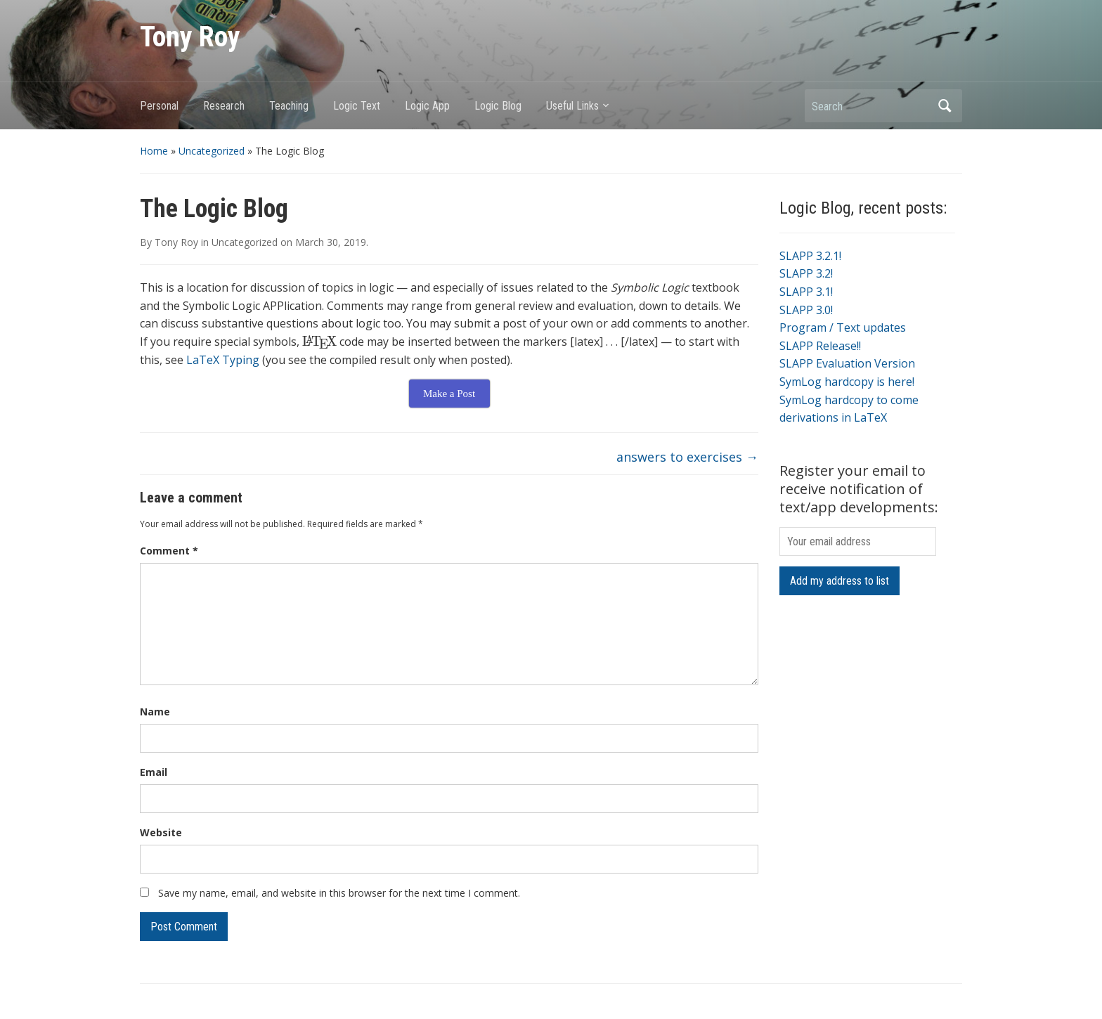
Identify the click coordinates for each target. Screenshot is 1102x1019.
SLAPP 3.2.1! (810, 256)
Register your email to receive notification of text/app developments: (858, 489)
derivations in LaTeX (833, 417)
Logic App (427, 105)
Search (944, 105)
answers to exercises (687, 456)
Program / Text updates (842, 327)
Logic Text (356, 105)
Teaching (289, 105)
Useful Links (572, 105)
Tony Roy (190, 36)
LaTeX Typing (222, 360)
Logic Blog (497, 105)
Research (224, 105)
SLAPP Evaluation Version (847, 363)
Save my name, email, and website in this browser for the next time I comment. (339, 893)
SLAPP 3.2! (806, 273)
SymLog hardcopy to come (849, 400)
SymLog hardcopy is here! (846, 381)
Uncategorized (212, 150)
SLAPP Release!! (820, 345)
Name (155, 711)
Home (154, 150)
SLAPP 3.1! (806, 291)
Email (153, 772)
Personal (159, 105)
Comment (169, 550)
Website (161, 832)
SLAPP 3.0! (806, 310)
